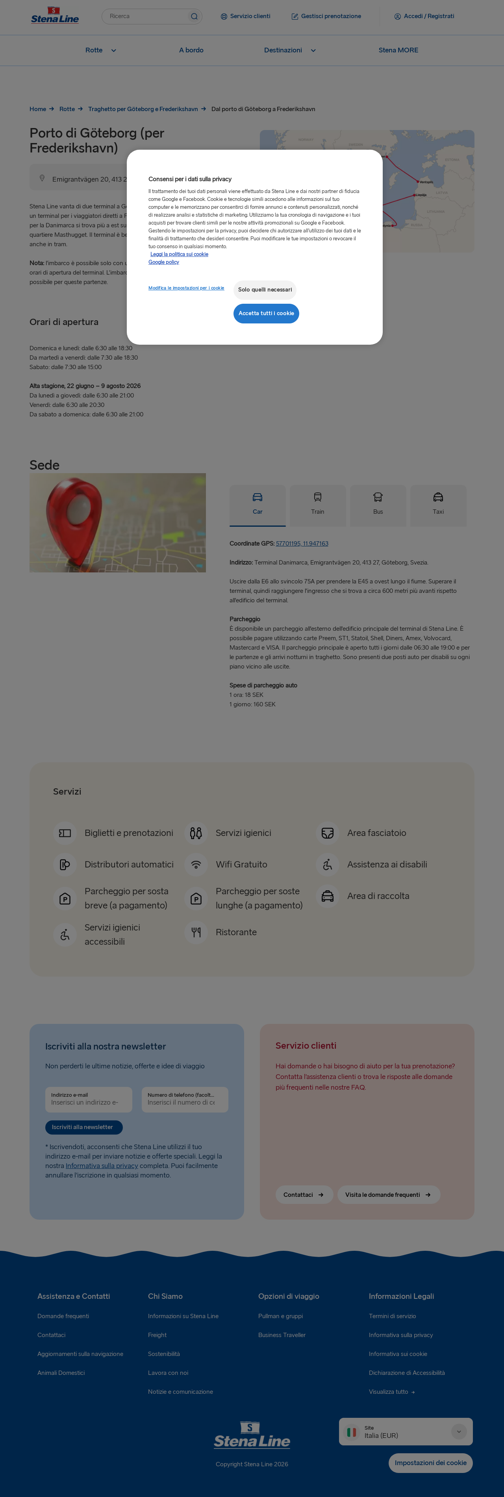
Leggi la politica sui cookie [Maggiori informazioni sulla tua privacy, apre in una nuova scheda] (179, 254)
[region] (255, 247)
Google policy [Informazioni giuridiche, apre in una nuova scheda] (163, 262)
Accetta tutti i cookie (266, 313)
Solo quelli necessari (265, 289)
